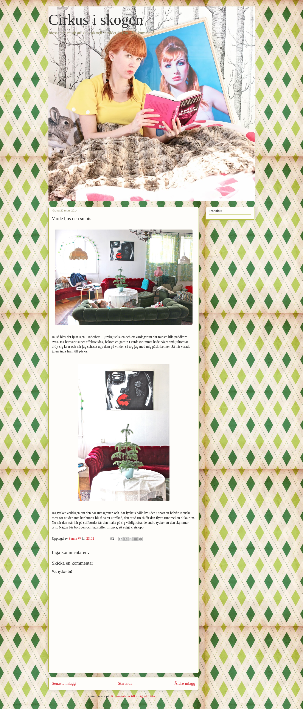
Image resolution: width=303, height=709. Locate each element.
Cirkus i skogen (95, 19)
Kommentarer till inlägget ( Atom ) (135, 696)
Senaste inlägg (64, 683)
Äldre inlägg (184, 683)
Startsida (125, 683)
